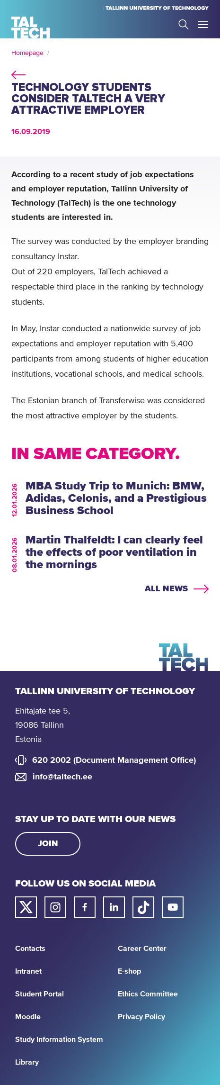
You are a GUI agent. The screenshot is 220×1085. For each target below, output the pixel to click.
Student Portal (39, 994)
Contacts (30, 948)
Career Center (142, 948)
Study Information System (59, 1039)
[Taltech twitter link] (26, 907)
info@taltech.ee (62, 777)
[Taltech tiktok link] (143, 907)
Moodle (28, 1017)
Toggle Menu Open (203, 24)
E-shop (129, 971)
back (18, 73)
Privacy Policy (141, 1017)
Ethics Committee (148, 994)
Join (48, 844)
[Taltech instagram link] (55, 907)
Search (183, 24)
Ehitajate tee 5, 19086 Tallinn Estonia (42, 725)
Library (27, 1062)
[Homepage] (30, 27)
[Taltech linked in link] (114, 907)
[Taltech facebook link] (85, 907)
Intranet (28, 971)
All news (166, 589)
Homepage (27, 53)
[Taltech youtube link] (173, 907)
